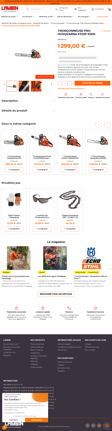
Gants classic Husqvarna (14, 216)
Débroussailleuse (37, 347)
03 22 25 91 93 (48, 388)
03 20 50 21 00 (17, 385)
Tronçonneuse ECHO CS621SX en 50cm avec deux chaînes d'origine (70, 157)
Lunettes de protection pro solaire (42, 217)
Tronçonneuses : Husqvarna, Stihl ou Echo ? (90, 277)
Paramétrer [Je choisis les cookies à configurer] (13, 420)
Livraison (88, 344)
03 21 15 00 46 (48, 394)
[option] (14, 152)
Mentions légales (64, 344)
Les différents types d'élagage (52, 276)
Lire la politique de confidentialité (14, 413)
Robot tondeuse (37, 350)
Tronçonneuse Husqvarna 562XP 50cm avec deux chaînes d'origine (98, 157)
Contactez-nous (9, 352)
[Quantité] (65, 83)
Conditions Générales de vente (69, 347)
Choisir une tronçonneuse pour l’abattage (16, 277)
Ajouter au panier (92, 83)
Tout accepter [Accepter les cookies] (36, 420)
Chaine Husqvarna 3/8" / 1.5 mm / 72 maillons (70, 217)
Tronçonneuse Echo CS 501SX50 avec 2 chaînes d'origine (42, 157)
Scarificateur (35, 353)
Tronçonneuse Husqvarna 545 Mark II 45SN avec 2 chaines (14, 157)
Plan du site (62, 350)
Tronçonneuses (36, 367)
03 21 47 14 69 (48, 397)
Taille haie (34, 361)
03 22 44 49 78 (48, 391)
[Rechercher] (39, 9)
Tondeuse (34, 364)
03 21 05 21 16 (51, 399)
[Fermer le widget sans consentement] (12, 394)
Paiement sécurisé (92, 347)
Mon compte (90, 350)
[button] (4, 427)
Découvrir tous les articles (56, 294)
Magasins (6, 355)
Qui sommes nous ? (11, 344)
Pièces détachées (37, 344)
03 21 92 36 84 (49, 402)
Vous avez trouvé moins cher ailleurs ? (71, 88)
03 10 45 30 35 (48, 408)
